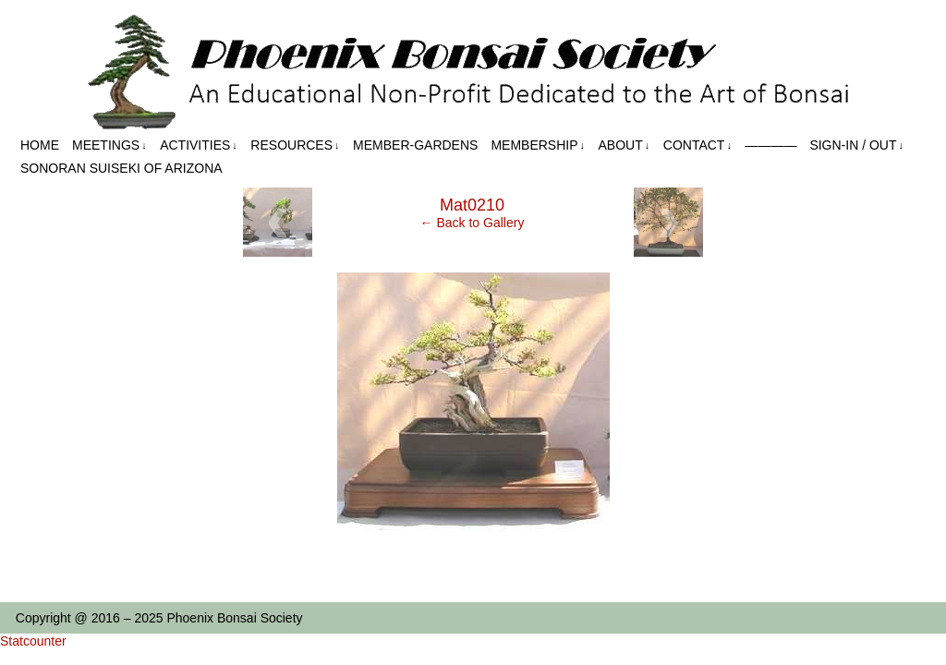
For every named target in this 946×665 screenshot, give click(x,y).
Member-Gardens (415, 145)
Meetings (109, 145)
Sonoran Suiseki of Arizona (121, 168)
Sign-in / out (856, 145)
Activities (198, 145)
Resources (294, 145)
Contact (697, 145)
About (624, 145)
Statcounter (33, 641)
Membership (538, 145)
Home (39, 145)
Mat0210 (472, 205)
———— (770, 145)
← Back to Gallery (472, 222)
